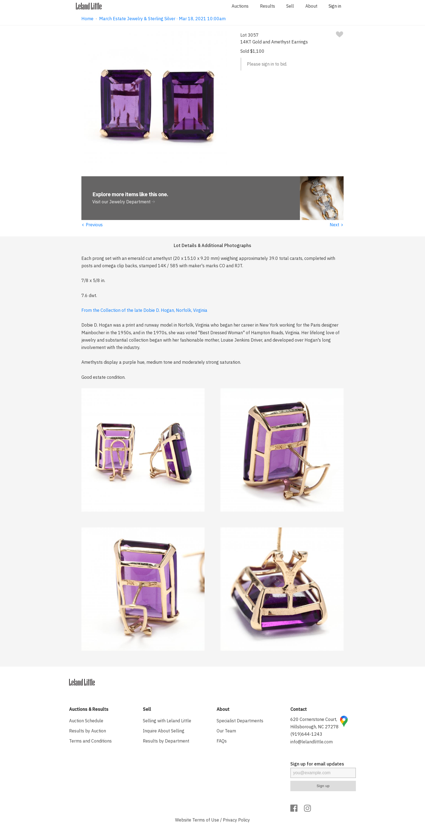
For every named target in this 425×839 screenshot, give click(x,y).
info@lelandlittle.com (311, 741)
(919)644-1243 (306, 734)
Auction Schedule (86, 720)
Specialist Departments (240, 720)
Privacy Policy (236, 820)
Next (337, 224)
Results (267, 6)
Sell (290, 6)
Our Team (226, 731)
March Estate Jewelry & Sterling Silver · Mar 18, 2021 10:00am (162, 18)
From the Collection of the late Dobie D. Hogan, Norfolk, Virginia (144, 310)
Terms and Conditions (90, 741)
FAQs (222, 741)
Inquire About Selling (163, 731)
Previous (92, 224)
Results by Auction (87, 731)
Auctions (240, 6)
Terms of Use (205, 820)
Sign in (335, 6)
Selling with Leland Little (167, 720)
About (311, 6)
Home (87, 18)
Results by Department (166, 741)
